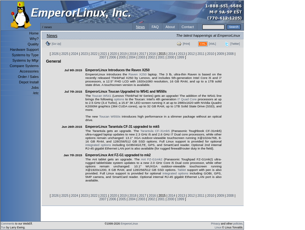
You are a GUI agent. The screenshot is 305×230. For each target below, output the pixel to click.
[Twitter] (235, 43)
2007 (102, 57)
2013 (181, 54)
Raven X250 (137, 74)
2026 (55, 54)
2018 (133, 54)
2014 (171, 54)
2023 (84, 54)
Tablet (181, 170)
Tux (3, 227)
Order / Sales (28, 77)
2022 (94, 54)
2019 (123, 54)
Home (34, 33)
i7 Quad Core (187, 99)
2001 (161, 57)
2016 (152, 54)
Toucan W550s (110, 116)
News (140, 27)
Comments (7, 223)
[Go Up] (56, 43)
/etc (36, 93)
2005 (122, 57)
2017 (142, 54)
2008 (230, 54)
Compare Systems (24, 66)
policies (238, 223)
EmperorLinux (129, 223)
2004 (132, 57)
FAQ (155, 27)
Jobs (35, 87)
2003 (141, 57)
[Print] (186, 43)
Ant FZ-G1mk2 (151, 159)
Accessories (29, 71)
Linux (218, 227)
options (119, 99)
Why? (34, 39)
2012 (191, 54)
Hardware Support (24, 49)
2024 (74, 54)
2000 (170, 57)
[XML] (212, 43)
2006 (112, 57)
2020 (113, 54)
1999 (180, 57)
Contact (188, 27)
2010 (210, 54)
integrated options (98, 145)
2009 (220, 54)
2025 (64, 54)
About (170, 27)
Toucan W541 (101, 95)
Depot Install (29, 82)
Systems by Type (25, 55)
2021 (103, 54)
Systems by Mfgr (25, 60)
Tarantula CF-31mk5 (155, 131)
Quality (33, 44)
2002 (151, 57)
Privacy (215, 223)
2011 (200, 54)
